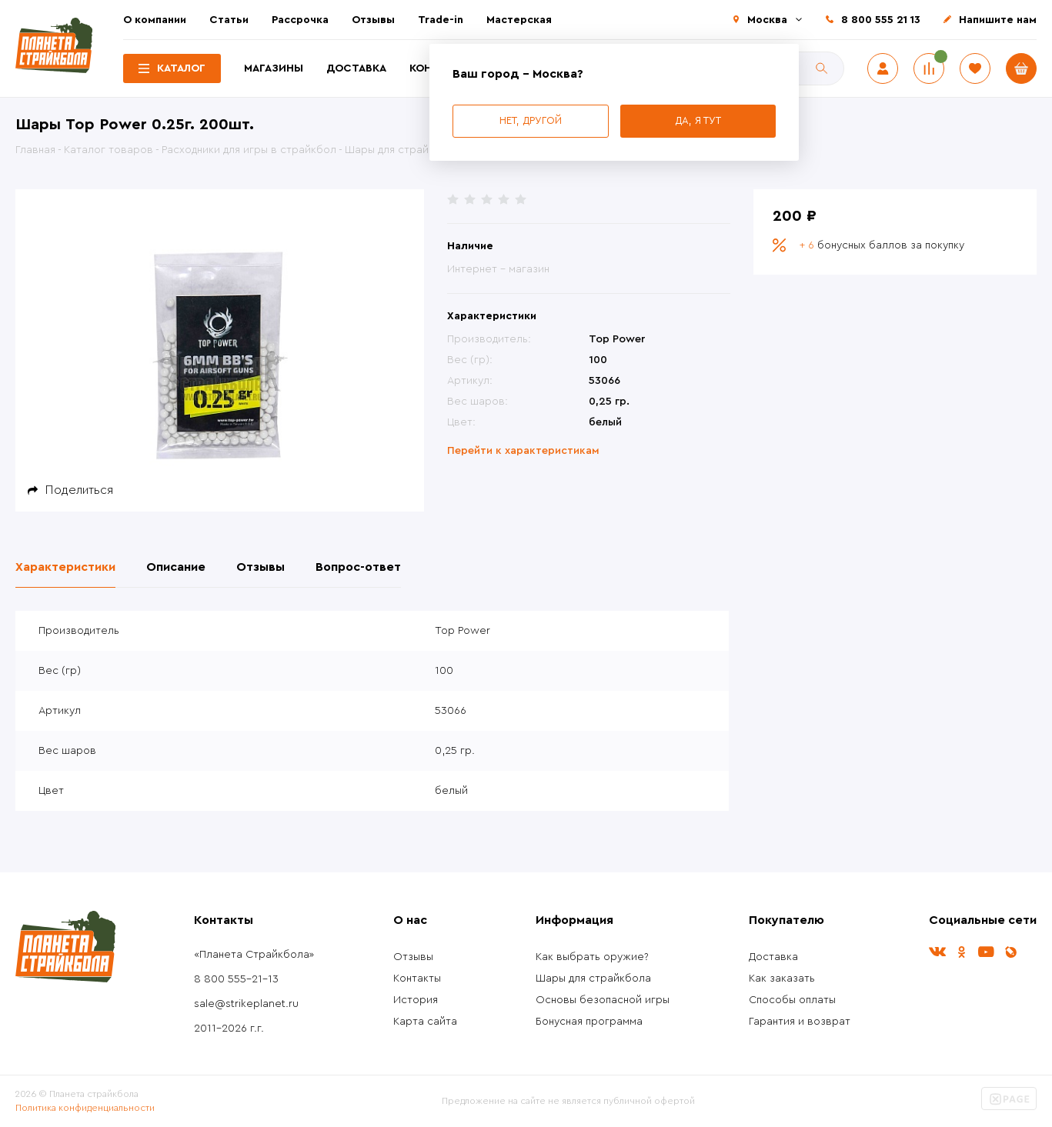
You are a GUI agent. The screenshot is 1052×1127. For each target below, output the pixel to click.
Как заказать (782, 978)
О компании (154, 20)
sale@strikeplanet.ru (246, 1004)
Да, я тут (698, 120)
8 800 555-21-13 (236, 979)
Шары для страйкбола (593, 978)
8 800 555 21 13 (880, 20)
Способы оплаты (792, 1000)
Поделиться (79, 490)
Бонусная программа (589, 1021)
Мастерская (519, 20)
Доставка (356, 68)
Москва (767, 20)
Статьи (229, 20)
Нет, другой (530, 120)
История (415, 1000)
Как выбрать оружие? (592, 957)
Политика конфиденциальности (85, 1107)
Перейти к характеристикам (523, 450)
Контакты (417, 978)
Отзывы (373, 20)
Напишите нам (998, 20)
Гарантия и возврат (799, 1021)
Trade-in (440, 20)
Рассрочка (300, 20)
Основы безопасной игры (603, 1000)
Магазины (273, 68)
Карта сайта (425, 1021)
